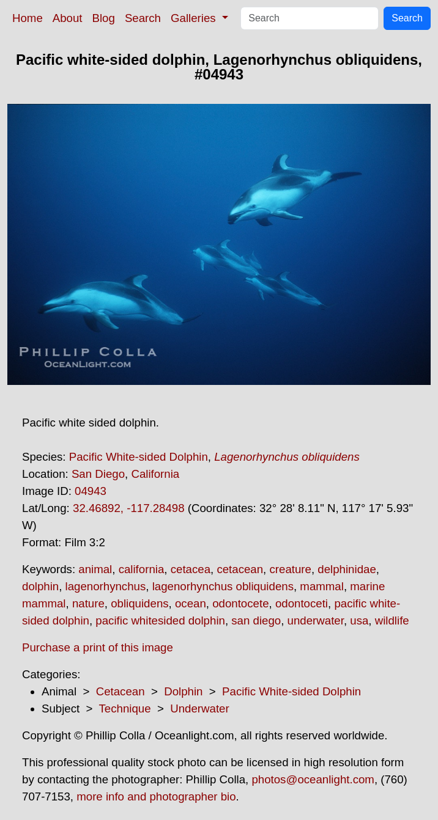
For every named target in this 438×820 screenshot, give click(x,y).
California (155, 473)
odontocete (240, 603)
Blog (103, 18)
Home (27, 18)
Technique (125, 708)
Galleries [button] (195, 18)
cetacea (190, 569)
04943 (90, 491)
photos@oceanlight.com (312, 779)
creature (290, 569)
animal (95, 569)
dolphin (40, 586)
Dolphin (183, 691)
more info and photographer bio (156, 796)
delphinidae (346, 569)
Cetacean (120, 691)
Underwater (199, 708)
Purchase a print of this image (97, 647)
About (68, 18)
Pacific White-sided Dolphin (138, 456)
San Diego (98, 473)
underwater (316, 620)
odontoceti (301, 603)
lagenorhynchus (105, 586)
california (142, 569)
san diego (256, 620)
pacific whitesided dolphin (160, 620)
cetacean (240, 569)
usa (359, 620)
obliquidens (139, 603)
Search (143, 18)
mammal (322, 586)
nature (88, 603)
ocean (190, 603)
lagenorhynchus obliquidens (223, 586)
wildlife (392, 620)
